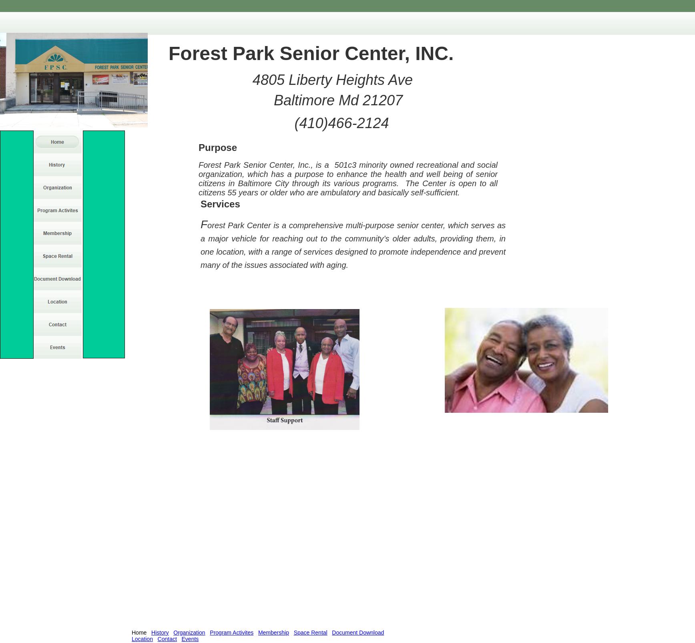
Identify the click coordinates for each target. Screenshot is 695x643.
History (160, 632)
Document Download (358, 632)
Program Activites (231, 632)
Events (190, 639)
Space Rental (310, 632)
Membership (273, 632)
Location (142, 639)
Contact (167, 639)
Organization (189, 632)
